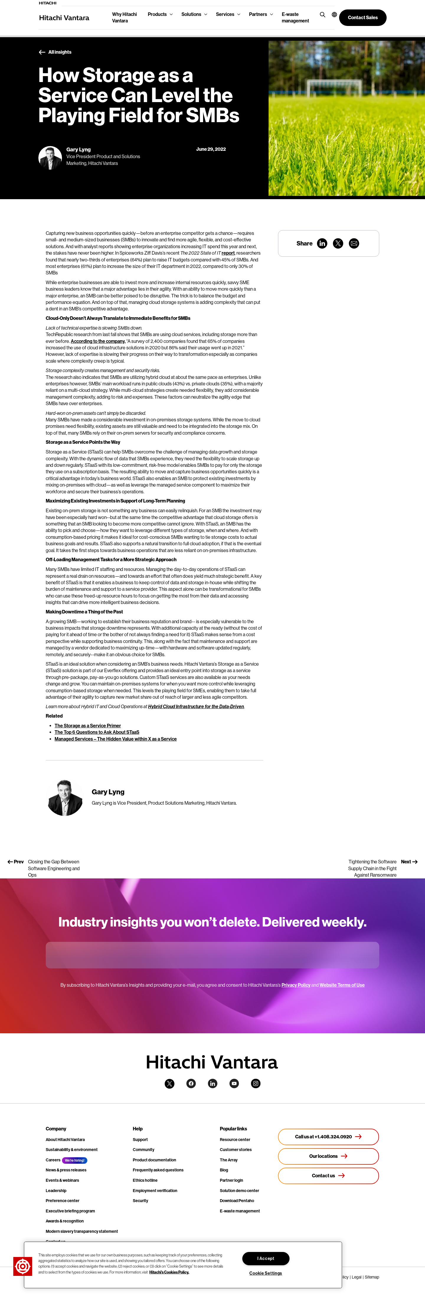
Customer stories (236, 1149)
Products (157, 14)
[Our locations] (328, 1156)
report (228, 253)
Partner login (231, 1180)
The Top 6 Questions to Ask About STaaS (97, 732)
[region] (183, 1265)
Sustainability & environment (72, 1149)
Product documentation (154, 1160)
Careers (53, 1160)
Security (140, 1200)
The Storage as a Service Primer (88, 726)
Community (143, 1149)
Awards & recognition (65, 1221)
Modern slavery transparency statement (82, 1231)
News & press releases (66, 1170)
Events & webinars (62, 1180)
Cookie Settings (265, 1273)
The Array (229, 1160)
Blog (224, 1170)
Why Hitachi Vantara (124, 18)
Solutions (191, 14)
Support (140, 1139)
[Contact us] (328, 1176)
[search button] (321, 14)
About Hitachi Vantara (65, 1139)
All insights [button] (54, 52)
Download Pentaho (237, 1200)
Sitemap (372, 1277)
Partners (258, 14)
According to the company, (98, 341)
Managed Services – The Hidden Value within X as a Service (116, 739)
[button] (330, 14)
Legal (357, 1277)
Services (225, 14)
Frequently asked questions (158, 1170)
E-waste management (295, 18)
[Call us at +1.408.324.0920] (328, 1137)
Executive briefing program (70, 1211)
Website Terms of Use (342, 985)
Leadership (56, 1190)
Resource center (235, 1139)
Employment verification (155, 1190)
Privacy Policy (296, 985)
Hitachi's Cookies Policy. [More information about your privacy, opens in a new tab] (169, 1272)
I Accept (265, 1258)
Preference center (62, 1200)
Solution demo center (239, 1190)
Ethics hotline (145, 1180)
